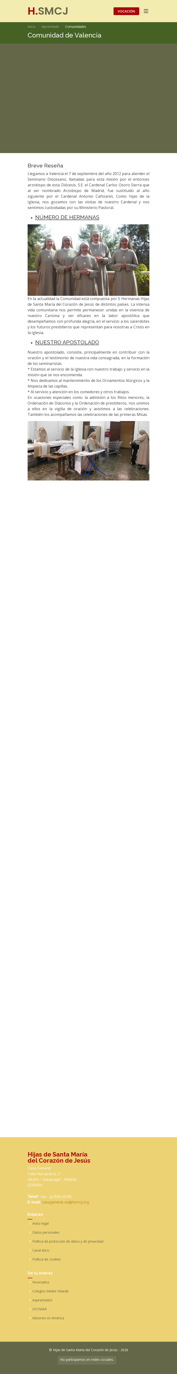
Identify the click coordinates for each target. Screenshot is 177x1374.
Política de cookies (46, 1259)
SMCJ (48, 11)
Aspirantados (42, 1300)
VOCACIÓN (126, 11)
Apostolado (50, 26)
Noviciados (40, 1282)
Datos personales (45, 1232)
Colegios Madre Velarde (50, 1291)
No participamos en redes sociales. (87, 1359)
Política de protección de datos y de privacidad (67, 1241)
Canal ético (40, 1250)
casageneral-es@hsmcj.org (65, 1202)
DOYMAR (39, 1309)
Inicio (32, 26)
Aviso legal (40, 1223)
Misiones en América (48, 1318)
